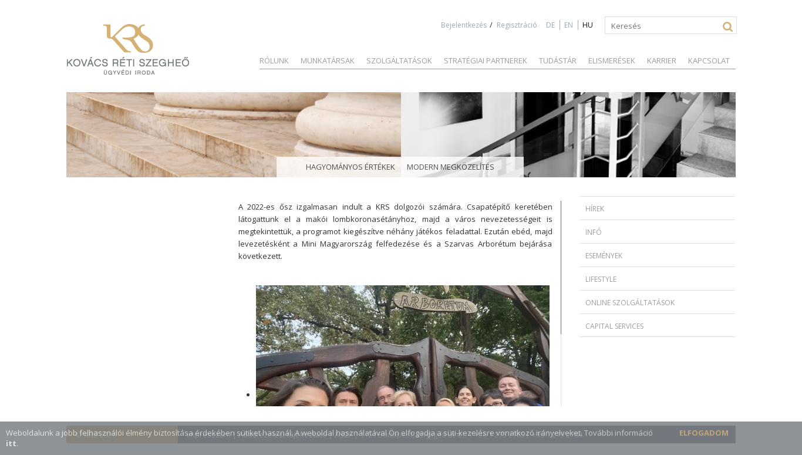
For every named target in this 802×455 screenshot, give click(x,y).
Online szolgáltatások (630, 303)
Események (603, 256)
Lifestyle (600, 279)
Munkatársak (328, 60)
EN (568, 25)
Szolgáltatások (399, 60)
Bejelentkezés (464, 25)
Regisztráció (517, 25)
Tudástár (558, 60)
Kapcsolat (709, 60)
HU (587, 25)
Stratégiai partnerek (485, 60)
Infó (593, 232)
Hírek (594, 209)
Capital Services (614, 326)
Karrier (661, 60)
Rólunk (274, 60)
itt (11, 443)
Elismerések (611, 60)
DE (550, 25)
